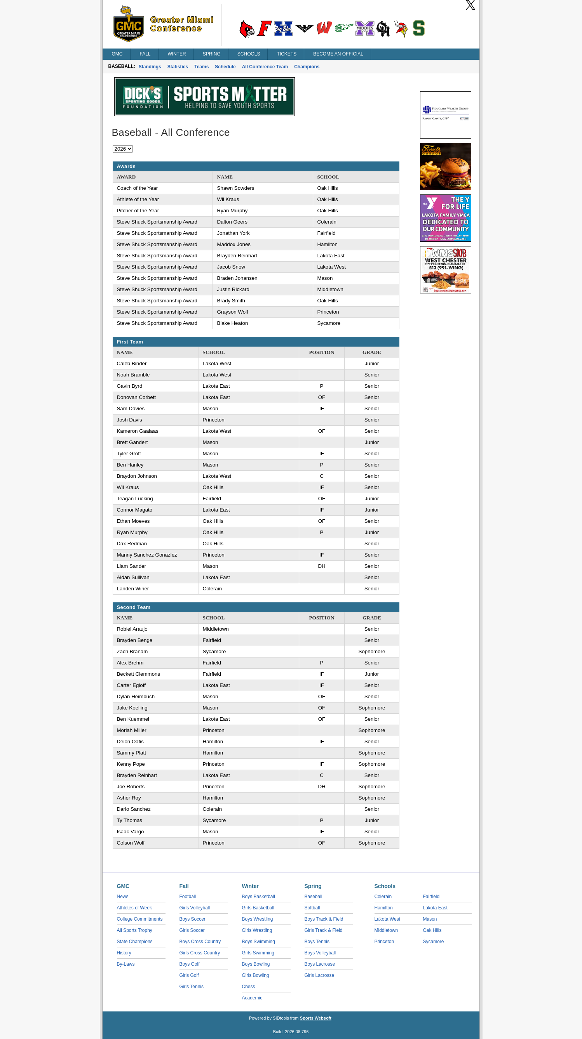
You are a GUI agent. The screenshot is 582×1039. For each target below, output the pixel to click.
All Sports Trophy (134, 930)
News (123, 896)
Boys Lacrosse (320, 964)
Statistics (177, 66)
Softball (312, 908)
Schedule (225, 66)
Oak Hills (432, 930)
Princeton (384, 941)
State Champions (135, 941)
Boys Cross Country (200, 941)
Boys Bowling (256, 964)
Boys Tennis (317, 941)
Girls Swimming (258, 953)
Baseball (313, 896)
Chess (248, 986)
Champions (306, 66)
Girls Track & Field (324, 930)
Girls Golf (189, 975)
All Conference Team (265, 66)
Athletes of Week (134, 908)
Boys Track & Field (324, 919)
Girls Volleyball (194, 908)
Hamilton (384, 908)
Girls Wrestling (257, 930)
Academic (252, 998)
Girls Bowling (255, 975)
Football (187, 896)
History (124, 953)
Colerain (383, 896)
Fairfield (431, 896)
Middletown (386, 930)
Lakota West (387, 919)
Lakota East (435, 908)
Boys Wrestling (257, 919)
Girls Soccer (192, 930)
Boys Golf (189, 964)
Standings (150, 66)
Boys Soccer (192, 919)
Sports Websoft (315, 1018)
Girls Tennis (191, 986)
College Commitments (140, 919)
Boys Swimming (258, 941)
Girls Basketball (258, 908)
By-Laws (126, 964)
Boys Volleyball (320, 953)
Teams (201, 66)
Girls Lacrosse (320, 975)
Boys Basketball (258, 896)
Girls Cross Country (199, 953)
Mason (430, 919)
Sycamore (433, 941)
